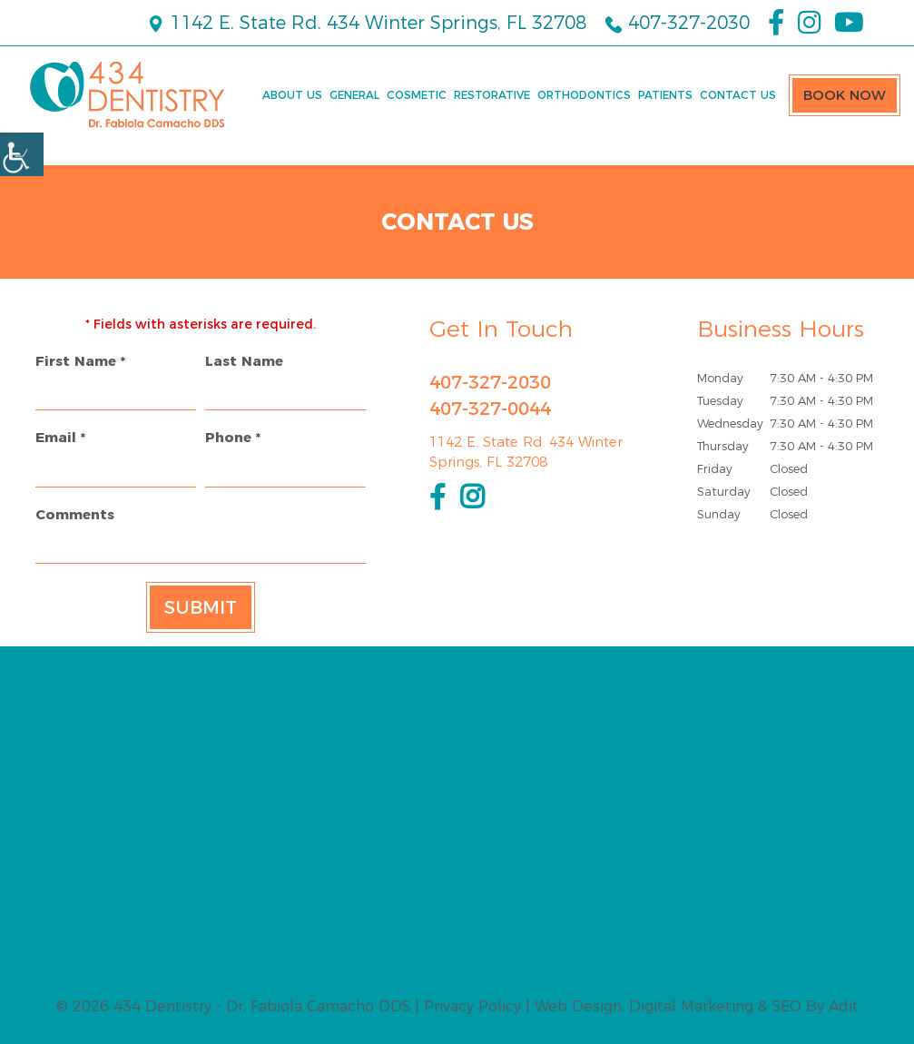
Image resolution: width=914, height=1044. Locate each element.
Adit (844, 1006)
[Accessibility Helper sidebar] (22, 154)
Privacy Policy (472, 1006)
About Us (292, 95)
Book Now (844, 94)
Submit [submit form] (200, 607)
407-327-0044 (490, 408)
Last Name (244, 360)
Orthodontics (584, 95)
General (354, 95)
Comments (74, 514)
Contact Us (738, 95)
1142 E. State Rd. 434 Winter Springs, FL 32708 (366, 23)
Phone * (232, 437)
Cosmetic (417, 95)
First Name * (80, 360)
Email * (60, 437)
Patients (665, 95)
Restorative (492, 95)
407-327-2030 (677, 23)
